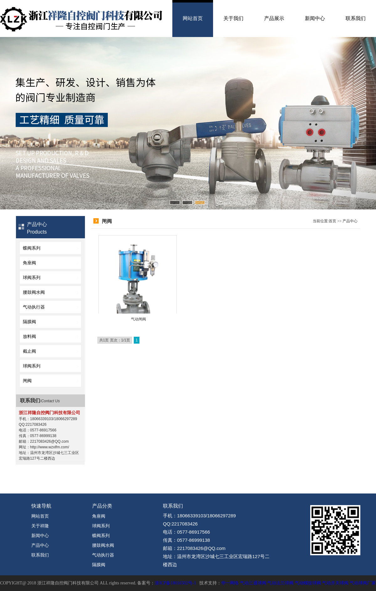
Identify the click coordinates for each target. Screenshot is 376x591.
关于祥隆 (40, 525)
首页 (332, 221)
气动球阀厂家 (363, 583)
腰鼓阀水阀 (34, 292)
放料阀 (29, 336)
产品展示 (274, 18)
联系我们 (356, 18)
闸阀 (27, 380)
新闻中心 (315, 18)
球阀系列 (31, 277)
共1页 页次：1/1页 (114, 340)
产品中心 (350, 221)
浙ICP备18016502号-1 (175, 583)
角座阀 (29, 262)
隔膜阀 (29, 321)
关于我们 (233, 18)
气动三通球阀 (253, 583)
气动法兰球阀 (280, 583)
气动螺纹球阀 (308, 583)
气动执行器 (34, 306)
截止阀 (29, 351)
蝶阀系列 (31, 248)
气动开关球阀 (335, 583)
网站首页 (193, 18)
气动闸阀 (138, 319)
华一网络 (230, 583)
